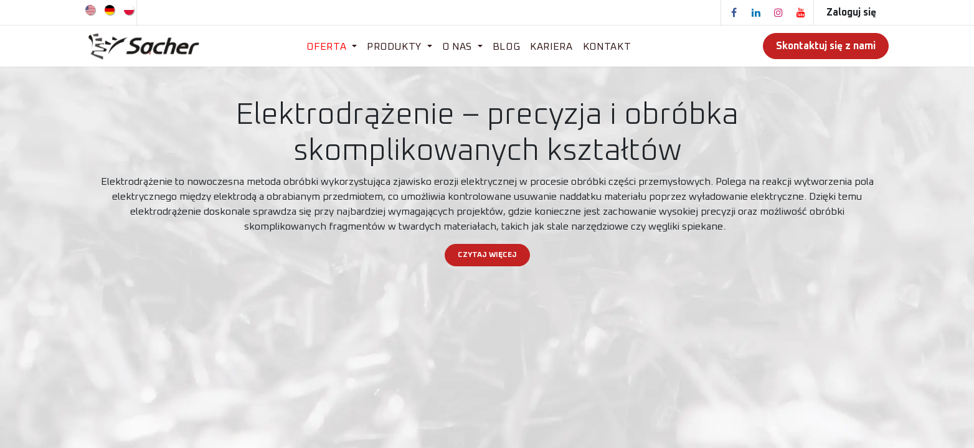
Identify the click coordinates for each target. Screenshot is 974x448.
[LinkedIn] (756, 12)
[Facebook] (734, 12)
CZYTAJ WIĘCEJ (487, 255)
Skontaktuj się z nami (826, 46)
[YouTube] (801, 12)
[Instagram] (778, 12)
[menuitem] (91, 9)
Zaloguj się (851, 12)
